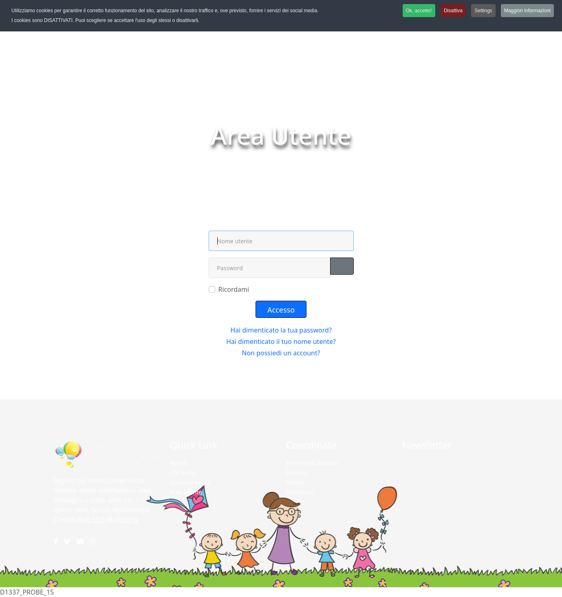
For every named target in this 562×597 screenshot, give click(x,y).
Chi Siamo (183, 472)
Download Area (190, 482)
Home (260, 156)
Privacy (295, 482)
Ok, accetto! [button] (419, 10)
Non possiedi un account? (281, 352)
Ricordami (233, 289)
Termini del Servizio (312, 463)
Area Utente (186, 492)
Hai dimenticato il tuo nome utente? (281, 341)
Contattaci (299, 492)
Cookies (296, 472)
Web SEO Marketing (107, 519)
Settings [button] (483, 10)
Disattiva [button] (453, 10)
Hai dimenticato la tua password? (281, 330)
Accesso (281, 310)
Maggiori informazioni (527, 10)
